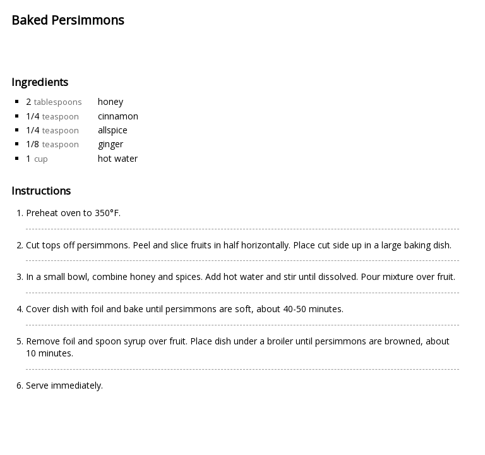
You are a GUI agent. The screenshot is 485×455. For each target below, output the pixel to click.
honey (110, 101)
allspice (113, 130)
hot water (118, 158)
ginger (110, 144)
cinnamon (118, 116)
